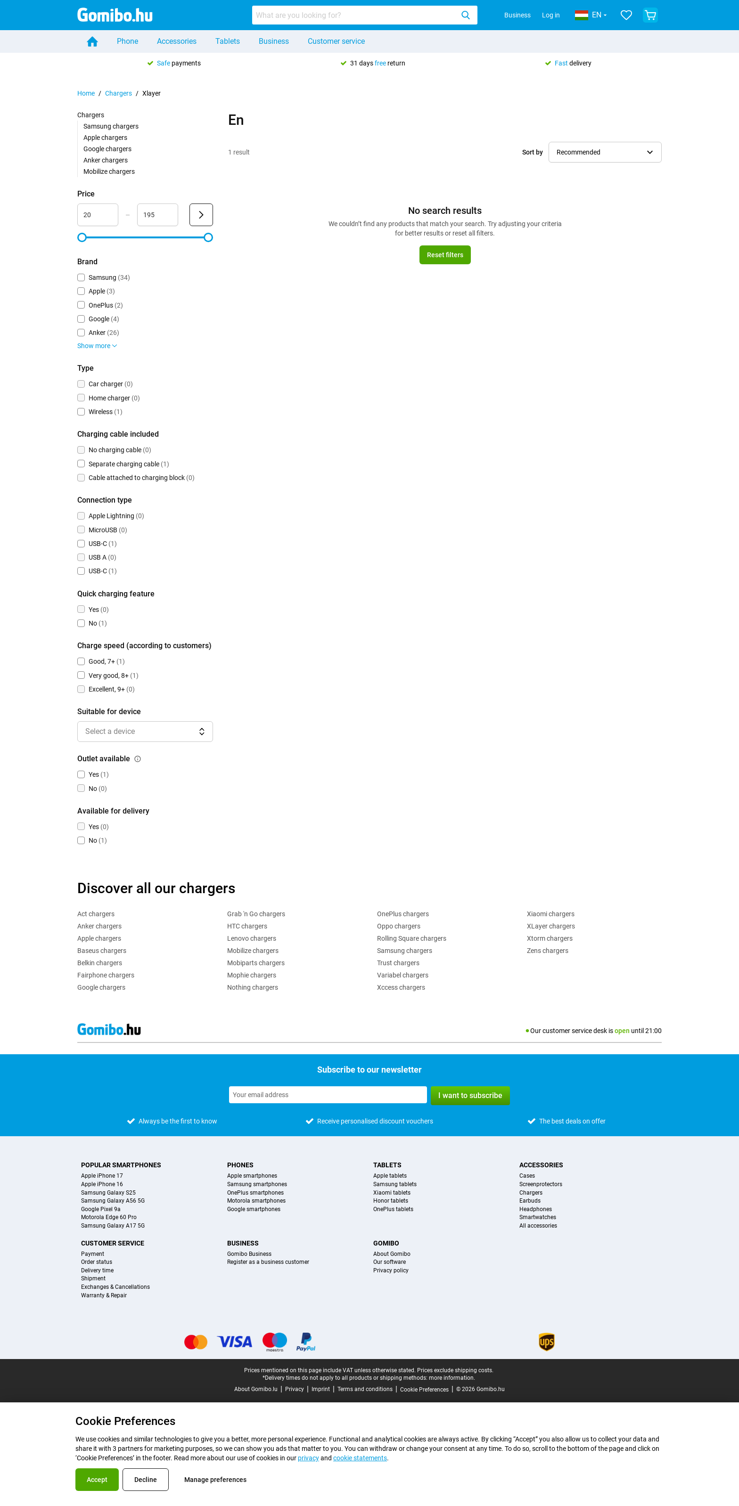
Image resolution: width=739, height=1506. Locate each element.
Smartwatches (537, 1217)
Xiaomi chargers (551, 914)
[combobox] (365, 15)
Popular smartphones (121, 1165)
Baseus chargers (101, 950)
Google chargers (107, 149)
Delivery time (97, 1271)
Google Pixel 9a (101, 1209)
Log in (551, 15)
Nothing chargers (252, 987)
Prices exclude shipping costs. (455, 1370)
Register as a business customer (268, 1262)
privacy (308, 1458)
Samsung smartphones (257, 1184)
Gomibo (386, 1243)
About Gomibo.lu (256, 1389)
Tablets (227, 41)
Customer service (336, 41)
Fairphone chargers (105, 975)
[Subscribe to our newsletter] (328, 1094)
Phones (240, 1165)
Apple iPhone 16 (102, 1184)
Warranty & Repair (104, 1296)
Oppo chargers (398, 926)
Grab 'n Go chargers (256, 914)
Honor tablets (390, 1201)
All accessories (538, 1226)
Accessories (177, 41)
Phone (127, 41)
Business (517, 15)
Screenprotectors (540, 1184)
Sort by (532, 152)
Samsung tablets (395, 1184)
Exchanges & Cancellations (115, 1287)
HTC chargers (247, 926)
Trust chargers (398, 963)
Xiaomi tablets (392, 1193)
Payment (92, 1254)
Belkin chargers (99, 963)
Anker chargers (105, 160)
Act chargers (96, 914)
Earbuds (530, 1201)
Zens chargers (547, 950)
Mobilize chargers (109, 171)
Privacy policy (391, 1271)
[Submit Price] (201, 215)
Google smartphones (253, 1209)
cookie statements (360, 1458)
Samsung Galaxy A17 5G (113, 1226)
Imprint (321, 1389)
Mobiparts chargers (256, 963)
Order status (96, 1262)
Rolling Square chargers (411, 938)
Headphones (535, 1209)
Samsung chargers (111, 126)
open (622, 1030)
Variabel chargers (402, 975)
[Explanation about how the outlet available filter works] (137, 759)
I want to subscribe (470, 1095)
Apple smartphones (252, 1176)
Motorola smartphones (256, 1201)
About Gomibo (392, 1254)
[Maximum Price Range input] (157, 215)
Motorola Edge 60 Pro (109, 1217)
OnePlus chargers (403, 914)
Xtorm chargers (550, 938)
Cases (527, 1176)
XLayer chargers (551, 926)
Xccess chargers (401, 987)
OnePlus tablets (393, 1209)
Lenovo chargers (251, 938)
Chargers (118, 93)
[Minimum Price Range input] (97, 215)
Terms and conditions (365, 1389)
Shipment (93, 1279)
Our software (389, 1262)
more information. (452, 1378)
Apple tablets (390, 1176)
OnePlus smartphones (255, 1193)
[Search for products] (355, 15)
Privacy (294, 1389)
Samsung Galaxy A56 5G (113, 1201)
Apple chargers (105, 137)
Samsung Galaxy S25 (108, 1193)
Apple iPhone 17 (102, 1176)
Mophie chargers (251, 975)
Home (86, 93)
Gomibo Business (249, 1254)
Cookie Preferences (424, 1389)
